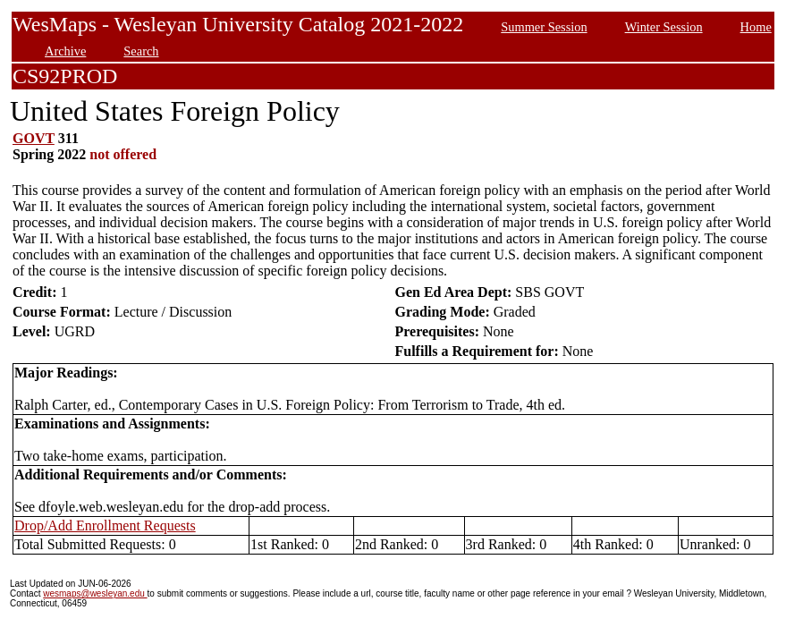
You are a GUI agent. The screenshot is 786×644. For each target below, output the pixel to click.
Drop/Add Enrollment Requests (105, 525)
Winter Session (664, 27)
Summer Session (544, 27)
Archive (65, 51)
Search (140, 51)
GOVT (34, 138)
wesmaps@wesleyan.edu (95, 593)
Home (756, 27)
